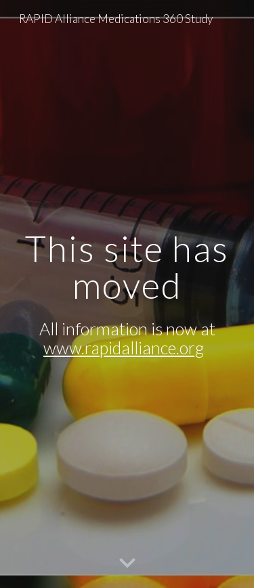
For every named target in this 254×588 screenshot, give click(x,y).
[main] (127, 293)
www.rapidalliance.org (123, 347)
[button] (127, 563)
